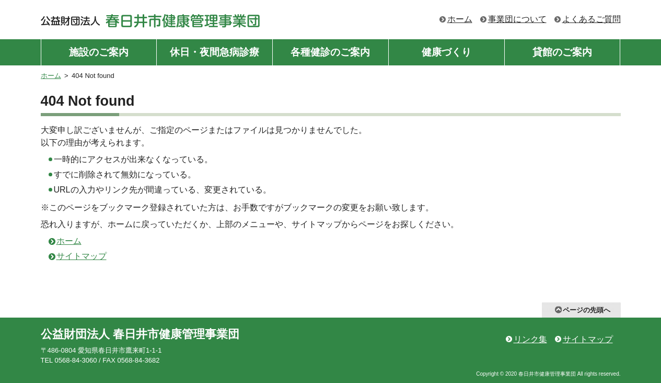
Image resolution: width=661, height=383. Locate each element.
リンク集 (530, 339)
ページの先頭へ (586, 310)
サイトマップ (81, 256)
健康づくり (446, 52)
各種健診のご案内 (330, 52)
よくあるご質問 (591, 19)
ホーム (459, 19)
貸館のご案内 (562, 52)
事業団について (517, 19)
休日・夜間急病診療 (214, 52)
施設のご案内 (99, 52)
